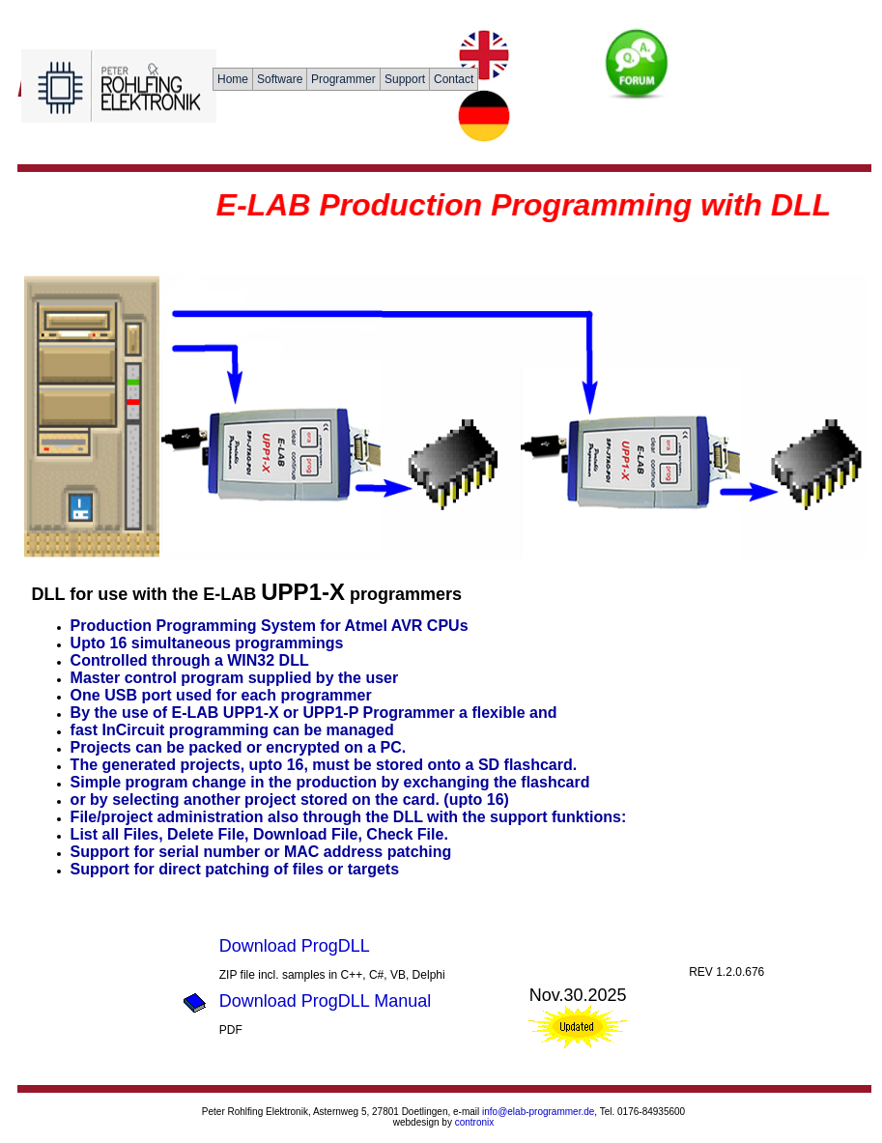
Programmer (343, 79)
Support (404, 79)
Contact (453, 79)
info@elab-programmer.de (538, 1111)
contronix (475, 1122)
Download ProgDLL (294, 946)
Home (232, 79)
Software (279, 79)
